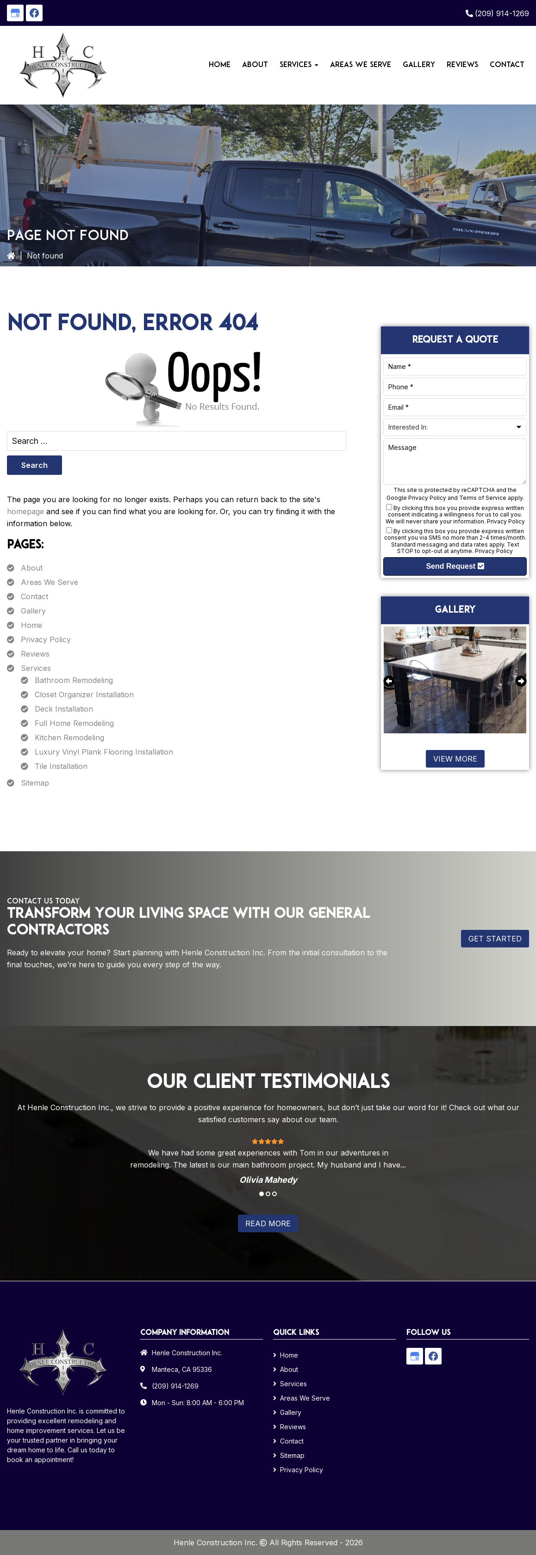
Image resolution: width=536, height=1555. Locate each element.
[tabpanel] (268, 1160)
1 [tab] (261, 1194)
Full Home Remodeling (74, 723)
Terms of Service (482, 497)
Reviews (35, 653)
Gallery (33, 610)
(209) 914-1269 (502, 13)
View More (455, 758)
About (32, 567)
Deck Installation (64, 708)
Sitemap (35, 782)
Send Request (455, 566)
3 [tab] (274, 1194)
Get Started (495, 938)
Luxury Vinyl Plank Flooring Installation (104, 751)
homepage (25, 511)
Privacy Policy (46, 639)
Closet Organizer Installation (84, 694)
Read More (268, 1223)
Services (36, 668)
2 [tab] (268, 1194)
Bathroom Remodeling (74, 680)
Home (31, 625)
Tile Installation (61, 766)
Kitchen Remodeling (69, 737)
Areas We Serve (49, 582)
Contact (34, 596)
